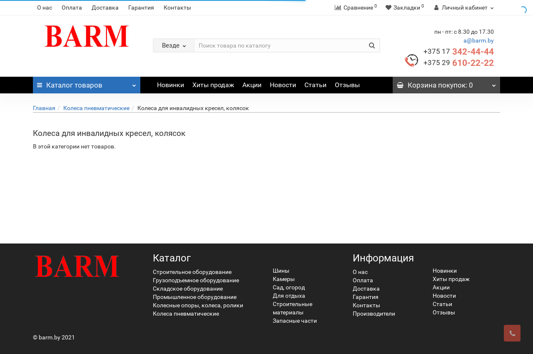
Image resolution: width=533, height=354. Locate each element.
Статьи (315, 85)
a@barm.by (478, 40)
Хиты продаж (213, 85)
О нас (44, 7)
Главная (44, 108)
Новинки (170, 85)
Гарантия (141, 7)
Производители (374, 313)
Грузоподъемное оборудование (196, 280)
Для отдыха (289, 295)
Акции (252, 85)
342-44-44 (458, 52)
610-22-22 (458, 63)
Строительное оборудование (192, 272)
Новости (283, 85)
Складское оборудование (188, 288)
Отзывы (347, 85)
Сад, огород (289, 287)
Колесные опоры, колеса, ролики (198, 305)
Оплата (72, 7)
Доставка (105, 7)
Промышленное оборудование (195, 297)
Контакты (177, 7)
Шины (281, 270)
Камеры (284, 279)
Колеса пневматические (96, 108)
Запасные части (295, 320)
